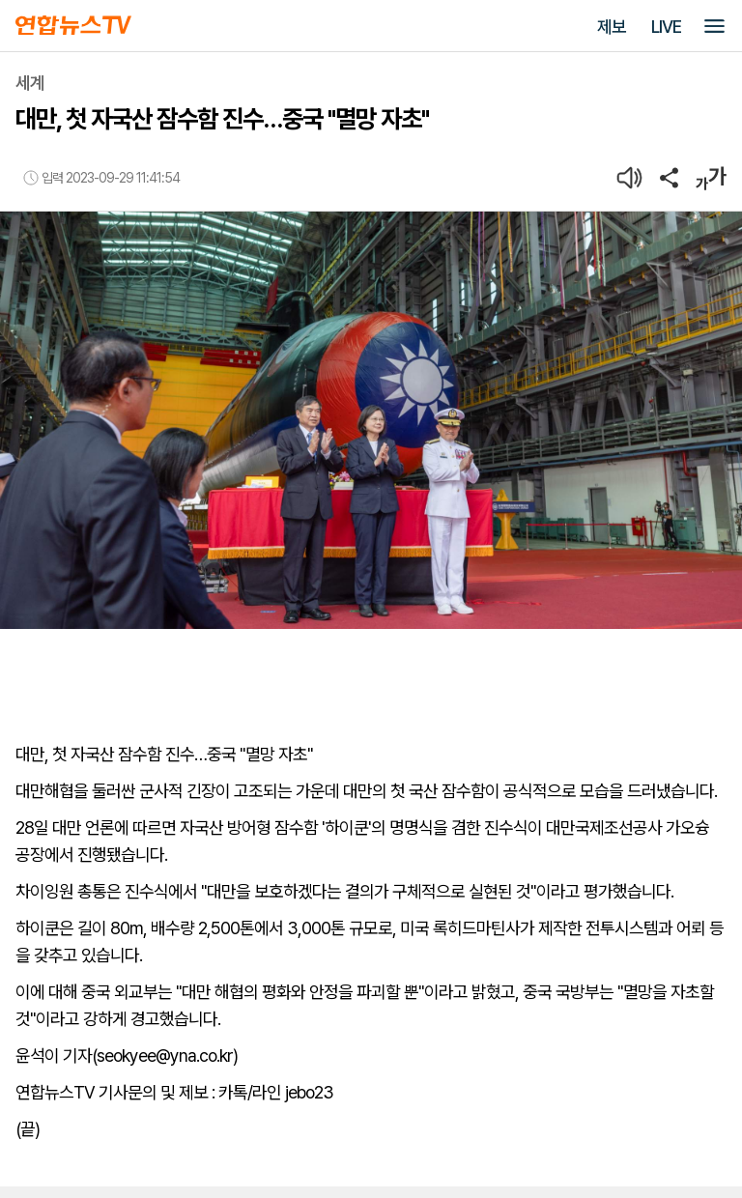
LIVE (666, 26)
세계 (29, 82)
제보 (611, 26)
